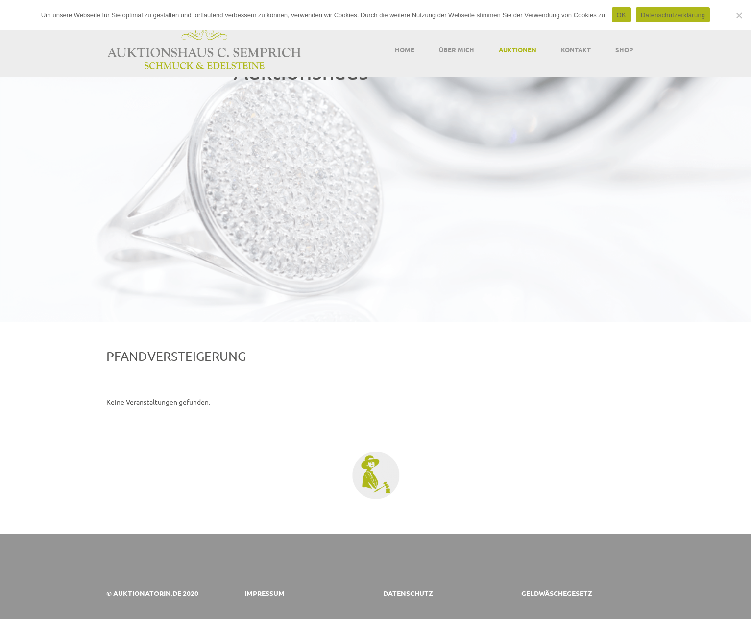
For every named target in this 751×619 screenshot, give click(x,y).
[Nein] (739, 15)
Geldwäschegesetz (556, 593)
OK (621, 15)
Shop (624, 50)
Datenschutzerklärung (673, 15)
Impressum (264, 593)
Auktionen (517, 50)
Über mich (456, 50)
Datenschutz (408, 593)
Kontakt (576, 50)
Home (404, 50)
